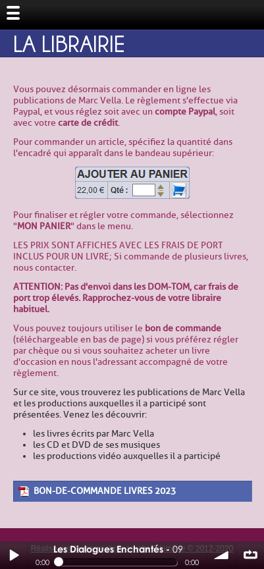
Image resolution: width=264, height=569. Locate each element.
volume (222, 555)
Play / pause (14, 555)
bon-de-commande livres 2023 (105, 491)
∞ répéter (250, 555)
